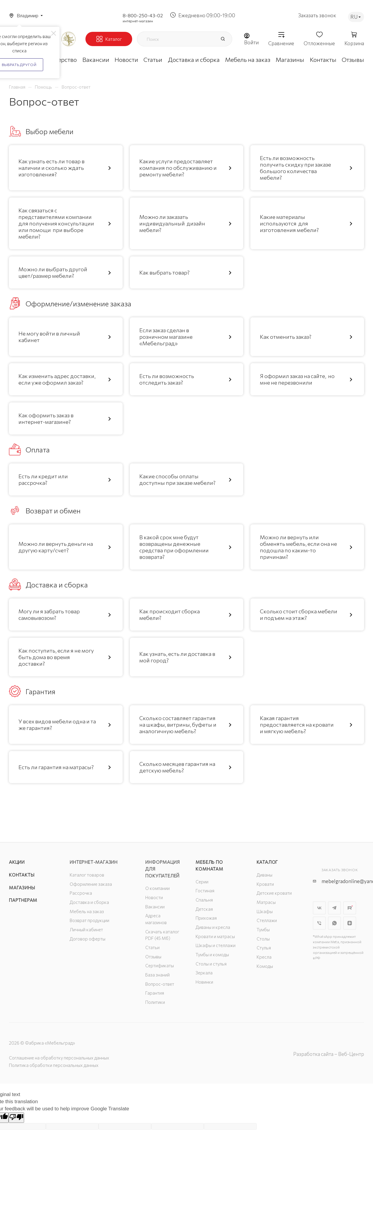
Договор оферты (87, 938)
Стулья (264, 947)
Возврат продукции (89, 920)
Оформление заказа (91, 884)
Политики (155, 1002)
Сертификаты (159, 965)
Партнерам (23, 900)
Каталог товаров (87, 874)
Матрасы (266, 902)
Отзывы (153, 956)
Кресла (264, 957)
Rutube (349, 908)
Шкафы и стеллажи (215, 945)
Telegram (334, 908)
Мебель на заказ (87, 911)
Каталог (267, 862)
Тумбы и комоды (212, 954)
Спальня (204, 899)
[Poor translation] (16, 1117)
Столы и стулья (211, 963)
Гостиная (205, 890)
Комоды (265, 966)
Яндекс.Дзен (349, 923)
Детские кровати (274, 893)
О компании (157, 888)
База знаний (157, 974)
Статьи (152, 947)
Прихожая (206, 918)
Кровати (265, 884)
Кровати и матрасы (215, 936)
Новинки (204, 982)
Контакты (21, 874)
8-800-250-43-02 (143, 15)
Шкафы (265, 911)
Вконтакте (319, 908)
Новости (154, 897)
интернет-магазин (138, 21)
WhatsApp (334, 923)
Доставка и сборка (89, 902)
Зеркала (204, 972)
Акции (17, 862)
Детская (204, 909)
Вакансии (155, 906)
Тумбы (263, 929)
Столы (263, 938)
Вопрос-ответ (159, 984)
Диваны (264, 874)
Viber (319, 923)
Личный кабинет (86, 929)
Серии (202, 881)
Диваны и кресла (213, 927)
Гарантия (154, 993)
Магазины (22, 887)
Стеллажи (267, 920)
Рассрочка (81, 893)
